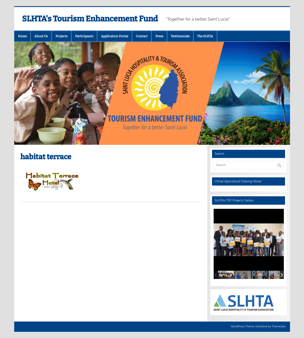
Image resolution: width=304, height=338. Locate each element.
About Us (41, 36)
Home (22, 36)
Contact (142, 36)
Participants (84, 36)
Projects (62, 36)
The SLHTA (205, 36)
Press (159, 36)
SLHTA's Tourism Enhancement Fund (90, 18)
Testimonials (180, 36)
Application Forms (114, 36)
